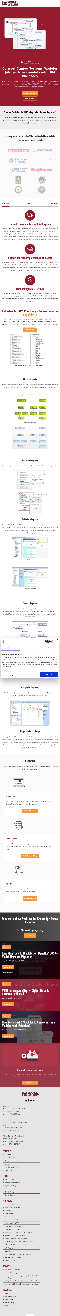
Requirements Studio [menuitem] (12, 1220)
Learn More (8, 967)
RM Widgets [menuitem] (9, 1248)
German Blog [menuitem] (9, 1303)
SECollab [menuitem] (8, 1210)
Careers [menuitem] (7, 1161)
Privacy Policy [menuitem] (9, 1179)
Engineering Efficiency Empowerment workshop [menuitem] (21, 1284)
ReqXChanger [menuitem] (9, 1214)
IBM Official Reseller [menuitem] (12, 1158)
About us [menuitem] (8, 1155)
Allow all (49, 675)
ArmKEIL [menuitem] (8, 1251)
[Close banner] (57, 641)
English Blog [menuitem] (9, 1299)
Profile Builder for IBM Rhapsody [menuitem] (16, 1239)
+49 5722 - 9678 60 (12, 1144)
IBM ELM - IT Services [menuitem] (12, 1270)
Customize (30, 675)
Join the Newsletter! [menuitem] (12, 1167)
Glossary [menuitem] (8, 1309)
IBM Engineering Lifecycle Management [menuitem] (18, 1254)
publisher (6, 947)
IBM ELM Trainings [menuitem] (11, 1273)
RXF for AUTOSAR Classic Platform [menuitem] (17, 1245)
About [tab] (49, 648)
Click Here (30, 935)
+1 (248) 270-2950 (12, 1130)
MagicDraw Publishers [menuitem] (12, 1207)
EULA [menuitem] (6, 1189)
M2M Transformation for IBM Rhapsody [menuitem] (18, 1232)
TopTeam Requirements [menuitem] (13, 1257)
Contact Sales (30, 98)
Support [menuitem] (7, 1293)
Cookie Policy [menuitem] (9, 1192)
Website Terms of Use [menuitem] (12, 1183)
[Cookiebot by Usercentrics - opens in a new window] (45, 641)
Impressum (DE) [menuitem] (10, 1186)
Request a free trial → (30, 93)
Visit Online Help (30, 856)
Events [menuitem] (7, 1306)
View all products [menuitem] (11, 1260)
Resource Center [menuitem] (10, 1296)
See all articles (8, 972)
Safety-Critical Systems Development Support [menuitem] (21, 1281)
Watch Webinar (30, 811)
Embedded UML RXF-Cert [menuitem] (13, 1226)
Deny (11, 675)
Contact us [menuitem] (8, 1170)
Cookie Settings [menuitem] (10, 1195)
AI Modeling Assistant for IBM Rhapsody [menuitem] (19, 1242)
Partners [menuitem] (7, 1164)
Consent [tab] (10, 648)
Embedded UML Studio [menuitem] (12, 1229)
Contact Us (30, 1082)
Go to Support (30, 898)
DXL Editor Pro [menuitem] (10, 1217)
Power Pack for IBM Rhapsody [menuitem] (15, 1235)
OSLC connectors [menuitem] (11, 1204)
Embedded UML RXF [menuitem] (12, 1223)
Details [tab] (30, 648)
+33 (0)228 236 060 (12, 1114)
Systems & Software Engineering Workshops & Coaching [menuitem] (21, 1277)
